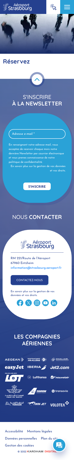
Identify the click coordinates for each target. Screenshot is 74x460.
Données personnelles (21, 438)
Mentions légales (39, 431)
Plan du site (49, 438)
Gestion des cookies (19, 445)
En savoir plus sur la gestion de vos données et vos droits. (38, 168)
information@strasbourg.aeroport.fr (36, 268)
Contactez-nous (29, 280)
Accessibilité (14, 431)
